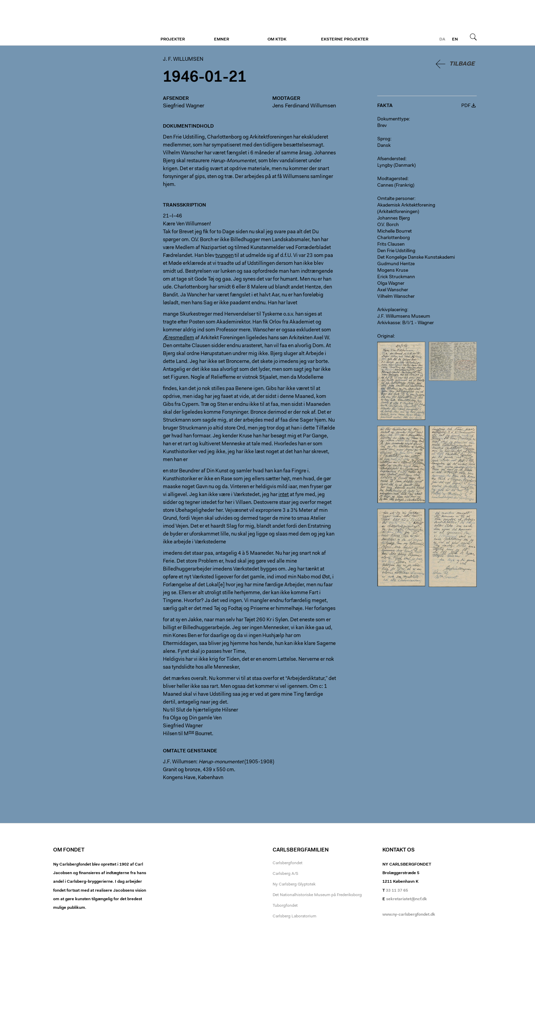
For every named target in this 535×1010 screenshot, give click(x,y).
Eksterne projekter (344, 39)
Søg (473, 36)
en (455, 39)
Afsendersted (391, 159)
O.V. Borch (388, 225)
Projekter (172, 39)
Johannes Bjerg (393, 218)
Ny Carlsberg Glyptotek (294, 884)
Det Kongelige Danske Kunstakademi (416, 257)
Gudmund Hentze (396, 264)
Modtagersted (392, 179)
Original (385, 336)
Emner (221, 39)
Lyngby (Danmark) (396, 165)
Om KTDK (277, 39)
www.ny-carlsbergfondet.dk (408, 915)
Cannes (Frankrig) (395, 185)
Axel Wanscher (392, 290)
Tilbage (462, 64)
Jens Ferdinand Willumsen (304, 106)
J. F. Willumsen (95, 23)
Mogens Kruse (392, 270)
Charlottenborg (393, 238)
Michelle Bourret (394, 231)
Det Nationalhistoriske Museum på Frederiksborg (317, 895)
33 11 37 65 (397, 891)
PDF (466, 106)
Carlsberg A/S (285, 874)
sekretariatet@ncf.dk (406, 899)
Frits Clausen (391, 244)
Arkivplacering (392, 310)
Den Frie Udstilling (396, 251)
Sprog (383, 139)
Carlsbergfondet (287, 863)
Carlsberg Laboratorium (294, 916)
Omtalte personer (395, 199)
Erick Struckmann (396, 277)
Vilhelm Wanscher (396, 296)
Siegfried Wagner (183, 106)
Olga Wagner (390, 283)
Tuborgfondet (285, 906)
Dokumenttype (393, 119)
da (442, 39)
